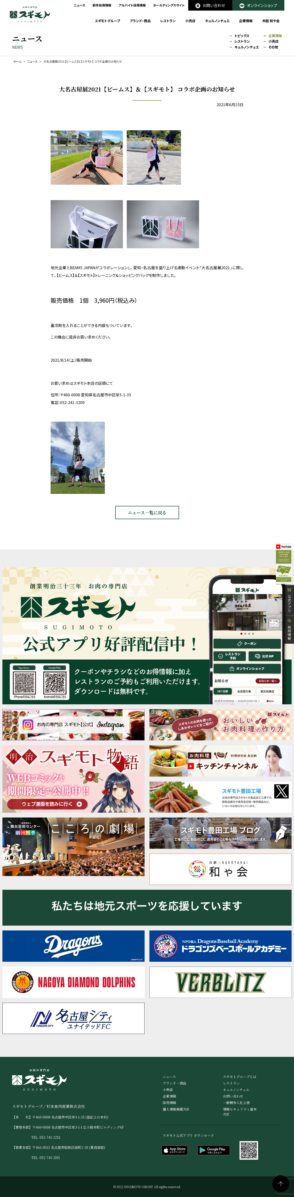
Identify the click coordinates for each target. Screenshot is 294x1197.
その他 (273, 47)
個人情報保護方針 (176, 1109)
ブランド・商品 (140, 20)
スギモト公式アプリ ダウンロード (188, 1135)
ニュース (79, 5)
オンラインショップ (258, 5)
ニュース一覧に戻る (147, 512)
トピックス (241, 36)
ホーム (17, 61)
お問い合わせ (210, 5)
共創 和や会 (271, 20)
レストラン (168, 20)
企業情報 (246, 20)
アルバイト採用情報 (132, 5)
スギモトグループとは (239, 1076)
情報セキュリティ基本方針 (240, 1112)
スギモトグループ (107, 20)
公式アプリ (289, 614)
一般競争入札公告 (236, 1102)
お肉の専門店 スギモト (30, 14)
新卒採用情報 (102, 5)
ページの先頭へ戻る (280, 1183)
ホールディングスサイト (169, 5)
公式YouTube (279, 559)
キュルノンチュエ (217, 20)
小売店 (190, 20)
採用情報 (289, 643)
